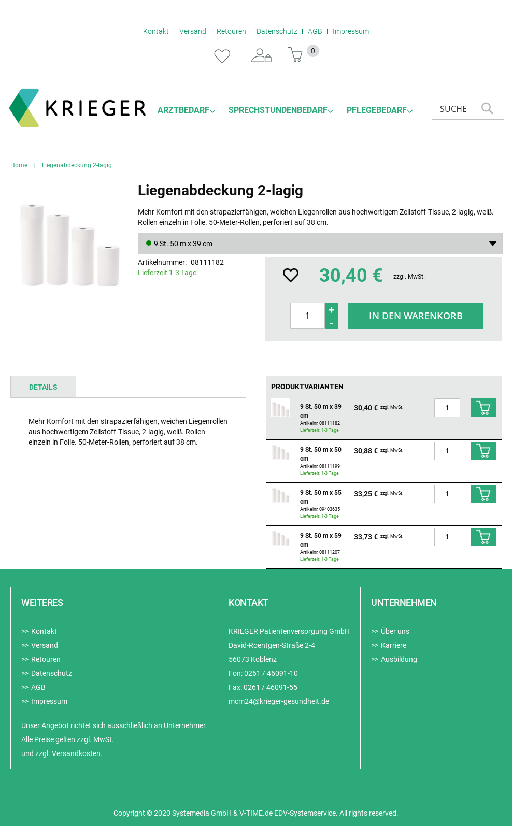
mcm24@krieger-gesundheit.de (279, 701)
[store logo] (77, 108)
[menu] (285, 110)
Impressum (351, 31)
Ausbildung (399, 659)
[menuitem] (187, 110)
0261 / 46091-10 (271, 673)
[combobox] (468, 109)
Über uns (395, 631)
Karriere (393, 645)
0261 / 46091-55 (270, 687)
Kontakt (156, 31)
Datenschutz (277, 31)
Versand (192, 31)
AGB (315, 31)
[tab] (43, 386)
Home (18, 165)
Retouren (231, 31)
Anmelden (262, 56)
